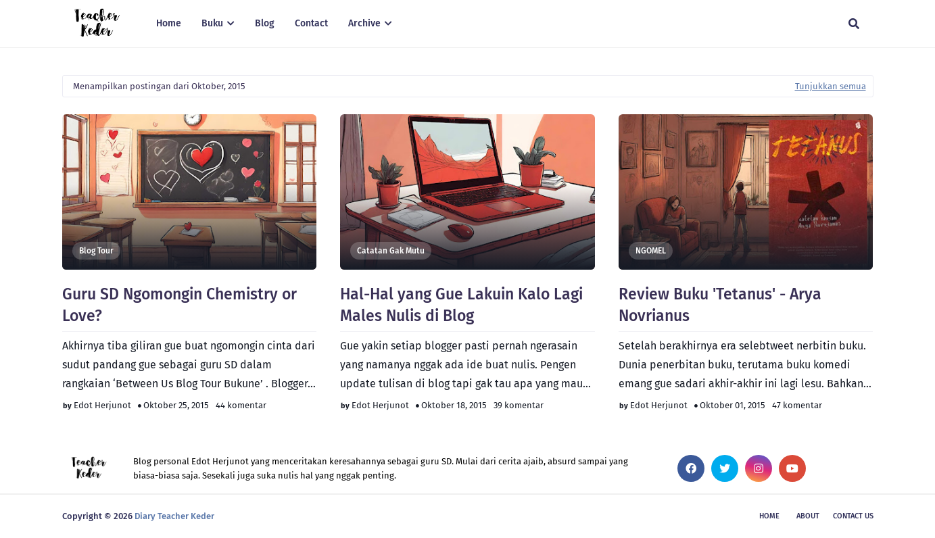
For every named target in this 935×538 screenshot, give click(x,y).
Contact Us (853, 516)
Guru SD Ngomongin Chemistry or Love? (179, 305)
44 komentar (241, 405)
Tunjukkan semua (830, 86)
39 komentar (519, 405)
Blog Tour (96, 250)
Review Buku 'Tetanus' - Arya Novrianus (720, 305)
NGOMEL (651, 250)
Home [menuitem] (168, 23)
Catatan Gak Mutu (391, 250)
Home (769, 516)
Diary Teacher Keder (174, 516)
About (807, 516)
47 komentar (797, 405)
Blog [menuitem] (264, 23)
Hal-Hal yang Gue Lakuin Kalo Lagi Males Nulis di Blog (461, 305)
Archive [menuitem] (364, 23)
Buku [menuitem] (212, 23)
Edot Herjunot (102, 405)
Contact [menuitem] (311, 23)
